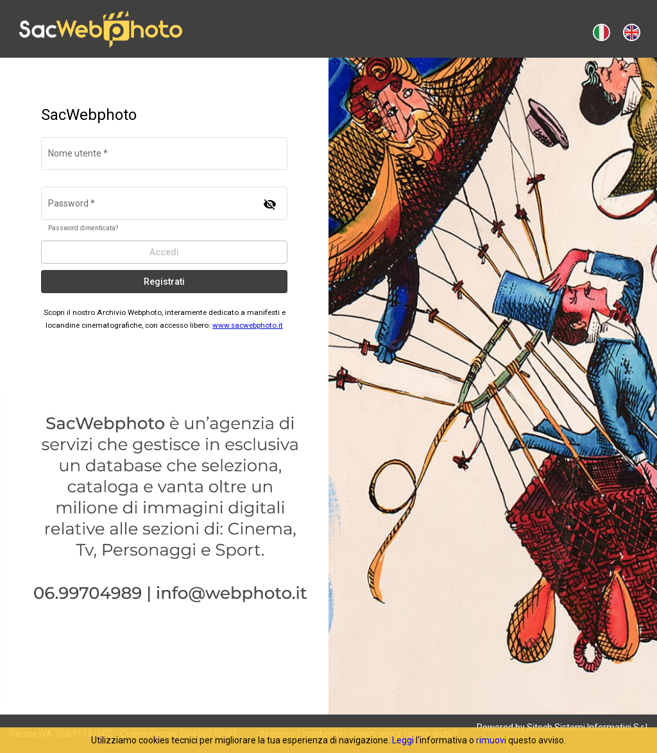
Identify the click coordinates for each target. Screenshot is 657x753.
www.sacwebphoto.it (247, 325)
